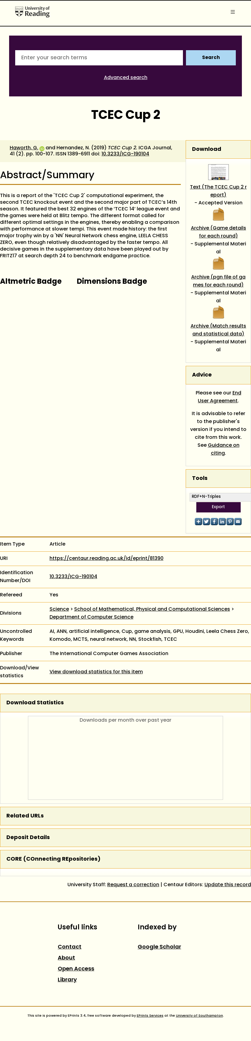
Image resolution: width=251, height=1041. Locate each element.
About (66, 958)
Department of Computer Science (91, 617)
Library (67, 980)
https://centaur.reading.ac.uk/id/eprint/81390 (106, 559)
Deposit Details (28, 837)
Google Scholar (159, 947)
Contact (69, 947)
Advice (202, 375)
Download (206, 149)
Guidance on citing (223, 449)
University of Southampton (199, 1015)
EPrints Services (150, 1015)
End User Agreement (219, 397)
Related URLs (25, 816)
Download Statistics (35, 703)
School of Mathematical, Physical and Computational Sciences (152, 609)
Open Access (76, 969)
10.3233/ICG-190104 (125, 154)
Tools (200, 478)
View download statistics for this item (96, 672)
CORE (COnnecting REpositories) (53, 859)
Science (59, 609)
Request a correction (133, 885)
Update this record (228, 885)
